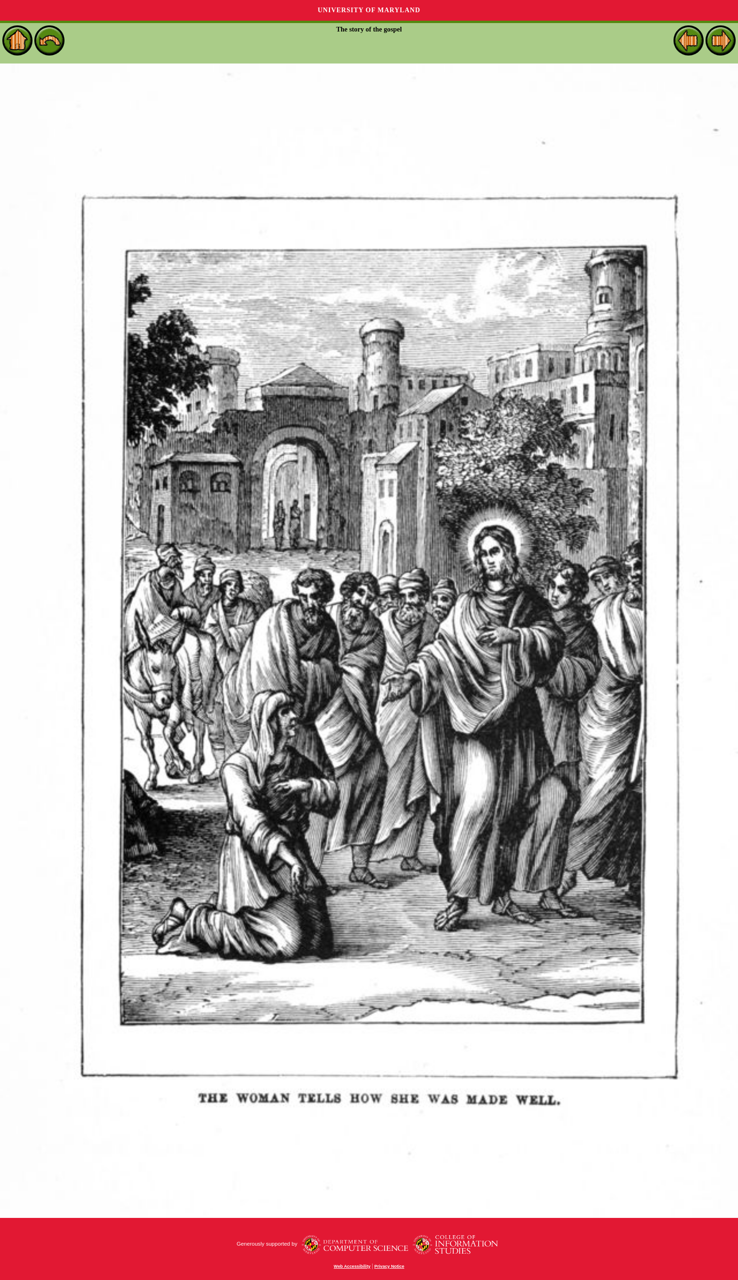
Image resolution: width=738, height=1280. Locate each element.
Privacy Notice (389, 1266)
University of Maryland (369, 10)
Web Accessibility (352, 1266)
